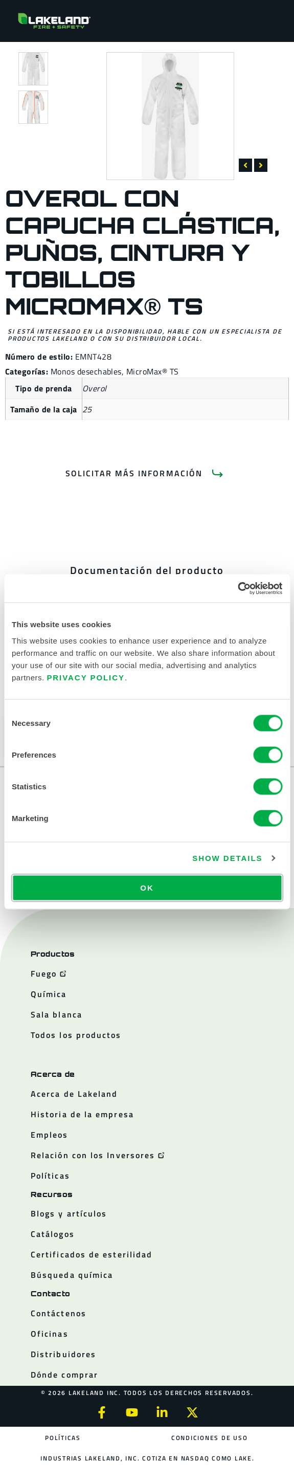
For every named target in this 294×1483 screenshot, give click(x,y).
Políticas (63, 1438)
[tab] (147, 570)
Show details (227, 858)
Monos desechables (86, 371)
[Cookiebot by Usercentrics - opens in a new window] (237, 588)
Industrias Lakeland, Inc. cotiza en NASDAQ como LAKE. (147, 1458)
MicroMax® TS (152, 371)
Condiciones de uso (209, 1438)
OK (146, 887)
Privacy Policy (86, 677)
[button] (245, 165)
